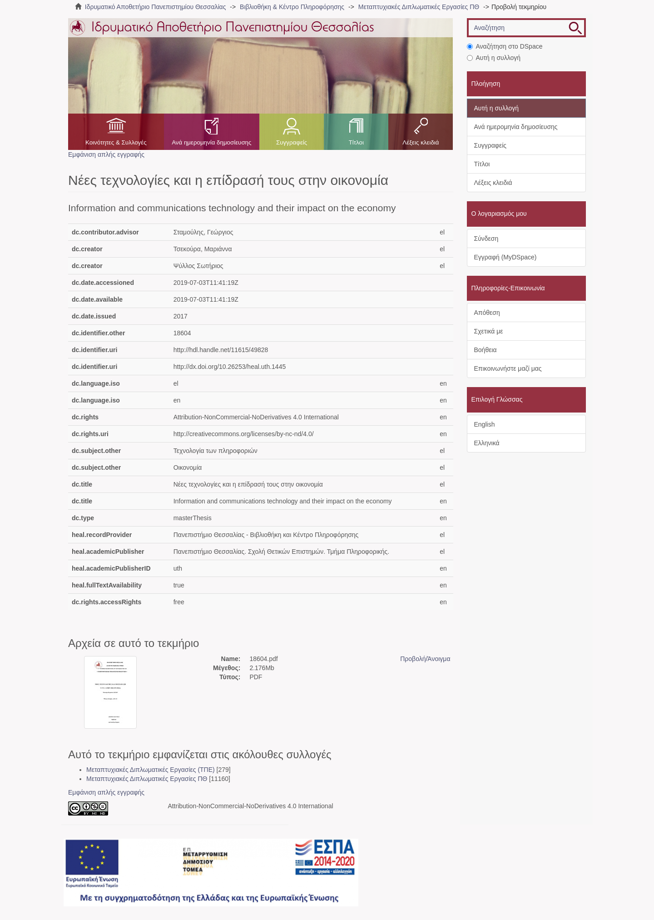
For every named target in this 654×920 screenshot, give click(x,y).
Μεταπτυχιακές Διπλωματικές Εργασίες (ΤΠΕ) (150, 769)
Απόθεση (487, 312)
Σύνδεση (486, 238)
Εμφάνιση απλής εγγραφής (106, 154)
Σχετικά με (488, 331)
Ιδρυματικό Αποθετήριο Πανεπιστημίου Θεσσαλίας (155, 6)
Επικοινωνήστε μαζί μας (508, 368)
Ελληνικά (487, 443)
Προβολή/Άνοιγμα (425, 658)
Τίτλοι (356, 142)
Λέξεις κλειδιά (420, 142)
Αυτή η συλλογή (494, 57)
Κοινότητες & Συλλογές (116, 142)
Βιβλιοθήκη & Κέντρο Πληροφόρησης (292, 6)
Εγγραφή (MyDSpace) (505, 257)
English (484, 424)
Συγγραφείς (291, 142)
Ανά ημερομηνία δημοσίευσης (211, 142)
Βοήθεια (485, 349)
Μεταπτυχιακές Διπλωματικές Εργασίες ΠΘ (418, 6)
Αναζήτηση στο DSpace (505, 46)
